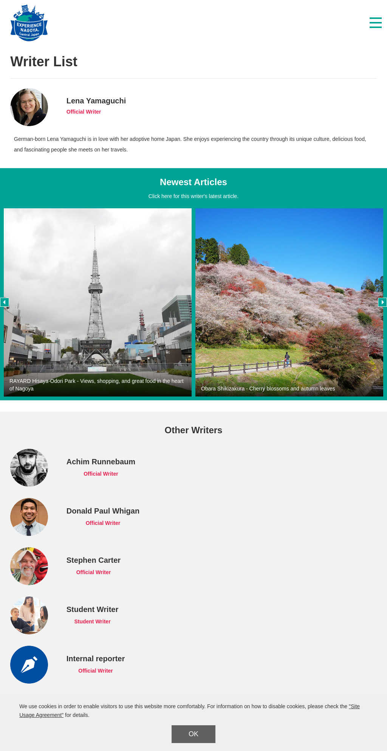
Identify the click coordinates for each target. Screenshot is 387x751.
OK (193, 734)
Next (382, 302)
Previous (4, 302)
